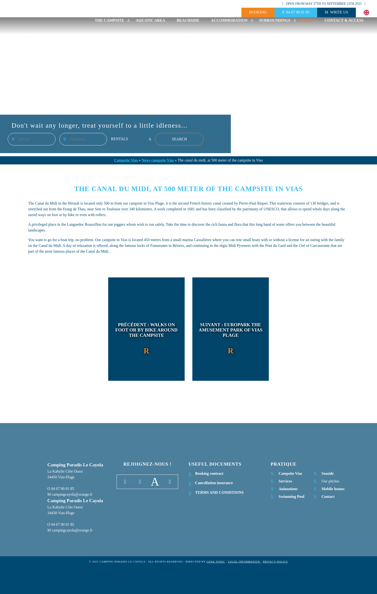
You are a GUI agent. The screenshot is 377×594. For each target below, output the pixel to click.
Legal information (244, 561)
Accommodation (229, 20)
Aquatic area (150, 20)
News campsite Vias (158, 160)
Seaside (327, 473)
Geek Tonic (216, 561)
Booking (258, 12)
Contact (327, 496)
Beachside (188, 20)
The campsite (109, 20)
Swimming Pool (291, 496)
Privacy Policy (275, 561)
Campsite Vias (126, 160)
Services (285, 481)
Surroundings (274, 20)
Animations (288, 489)
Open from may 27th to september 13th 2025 (323, 4)
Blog (307, 20)
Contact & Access (344, 20)
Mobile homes (333, 489)
